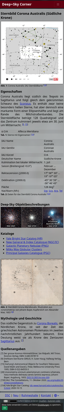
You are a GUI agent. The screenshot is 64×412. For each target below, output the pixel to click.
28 (12, 312)
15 (26, 124)
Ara (56, 190)
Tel (60, 190)
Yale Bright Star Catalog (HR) (24, 238)
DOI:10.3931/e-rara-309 (38, 377)
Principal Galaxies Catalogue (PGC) (28, 253)
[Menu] (58, 4)
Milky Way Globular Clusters (24, 249)
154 (32, 134)
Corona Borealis (47, 323)
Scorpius (25, 104)
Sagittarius (8, 341)
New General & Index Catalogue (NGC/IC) (32, 242)
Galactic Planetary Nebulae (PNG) (27, 246)
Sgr (45, 190)
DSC (7, 395)
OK (4, 408)
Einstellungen (43, 405)
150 (45, 85)
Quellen (42, 400)
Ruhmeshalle (29, 395)
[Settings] (56, 396)
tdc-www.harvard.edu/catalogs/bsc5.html (33, 387)
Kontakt (46, 395)
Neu (15, 395)
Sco (51, 190)
